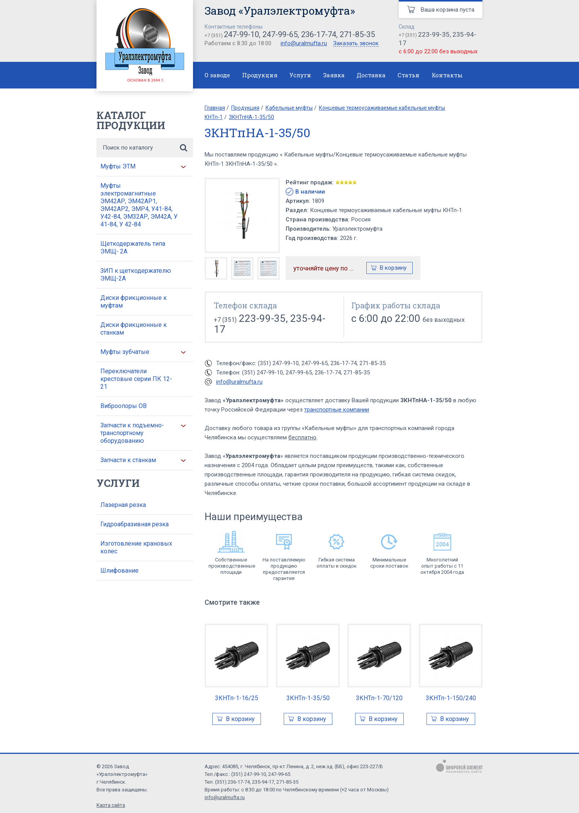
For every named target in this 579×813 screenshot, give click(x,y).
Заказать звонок (356, 44)
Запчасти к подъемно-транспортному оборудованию (132, 433)
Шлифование (119, 570)
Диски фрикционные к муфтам (133, 301)
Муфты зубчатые (124, 351)
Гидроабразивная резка (134, 524)
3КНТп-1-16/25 (236, 698)
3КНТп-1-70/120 (379, 698)
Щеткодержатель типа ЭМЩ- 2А (132, 247)
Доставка (371, 75)
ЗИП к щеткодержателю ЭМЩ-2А (135, 274)
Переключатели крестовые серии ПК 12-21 (136, 378)
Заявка (334, 75)
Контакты (447, 75)
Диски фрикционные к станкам (133, 328)
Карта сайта (110, 805)
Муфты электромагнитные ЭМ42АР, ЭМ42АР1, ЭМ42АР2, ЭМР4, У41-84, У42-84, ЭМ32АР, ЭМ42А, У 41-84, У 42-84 (139, 205)
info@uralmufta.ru (304, 43)
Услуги (300, 75)
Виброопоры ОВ (123, 406)
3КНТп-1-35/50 (308, 698)
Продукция (260, 75)
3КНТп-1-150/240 (451, 698)
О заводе (217, 75)
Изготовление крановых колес (136, 547)
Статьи (409, 75)
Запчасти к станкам (128, 460)
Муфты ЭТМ (117, 166)
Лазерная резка (123, 505)
